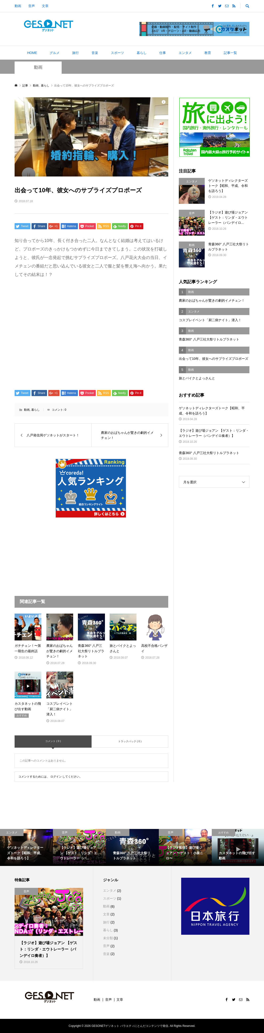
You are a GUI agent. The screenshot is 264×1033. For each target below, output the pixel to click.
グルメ (55, 53)
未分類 (108, 938)
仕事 (162, 53)
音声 (31, 6)
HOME (32, 53)
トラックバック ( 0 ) (130, 741)
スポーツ (117, 53)
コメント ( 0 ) (53, 741)
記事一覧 (230, 53)
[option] (26, 847)
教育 (207, 53)
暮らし (142, 53)
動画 (18, 6)
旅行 (75, 53)
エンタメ (185, 53)
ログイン (56, 776)
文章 (45, 6)
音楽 (95, 53)
